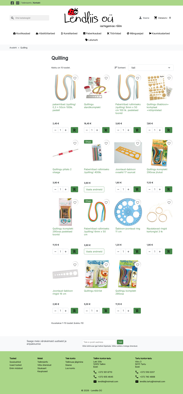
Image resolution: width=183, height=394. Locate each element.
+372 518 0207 (147, 372)
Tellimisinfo (26, 2)
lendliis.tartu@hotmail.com (152, 381)
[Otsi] (29, 18)
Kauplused (42, 371)
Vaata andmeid (94, 189)
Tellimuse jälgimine (74, 362)
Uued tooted (16, 365)
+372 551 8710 (105, 372)
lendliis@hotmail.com (108, 381)
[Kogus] (60, 130)
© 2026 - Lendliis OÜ (91, 390)
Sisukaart (41, 368)
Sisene (68, 365)
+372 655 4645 (105, 376)
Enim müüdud (16, 368)
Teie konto (70, 358)
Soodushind (15, 362)
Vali (151, 67)
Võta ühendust (44, 365)
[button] (144, 17)
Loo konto (70, 368)
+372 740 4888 (147, 376)
